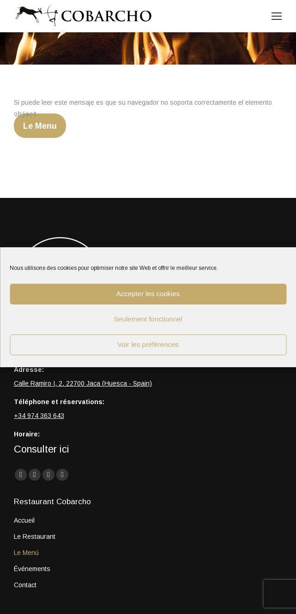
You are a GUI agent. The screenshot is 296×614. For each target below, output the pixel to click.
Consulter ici (41, 449)
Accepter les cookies (148, 294)
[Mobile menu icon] (276, 16)
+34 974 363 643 (39, 415)
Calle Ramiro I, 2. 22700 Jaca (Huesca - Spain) (83, 383)
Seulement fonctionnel (148, 319)
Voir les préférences (148, 344)
